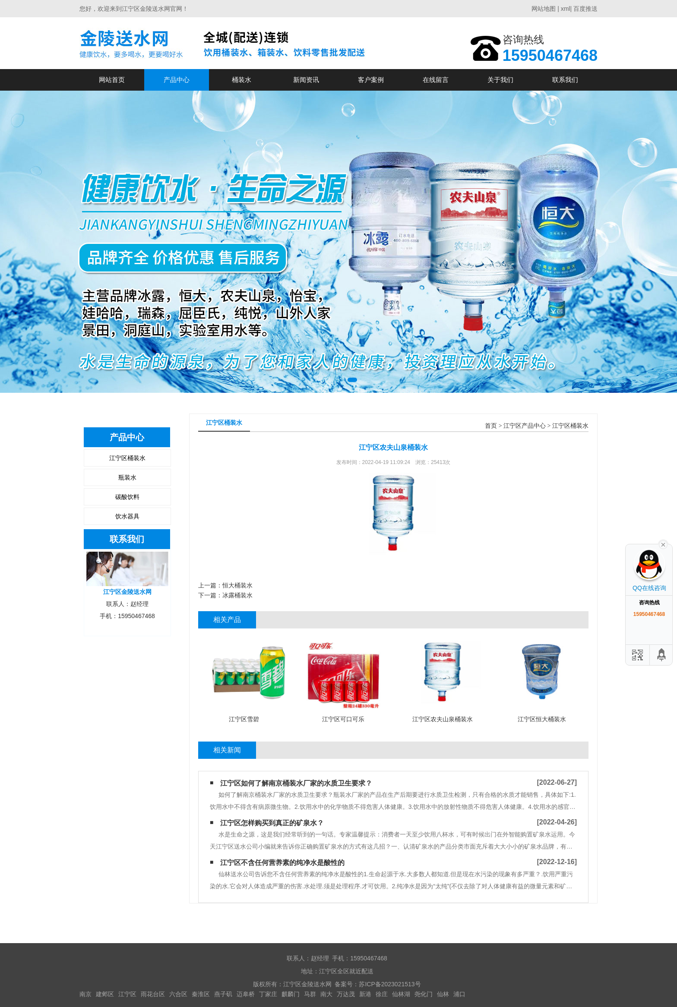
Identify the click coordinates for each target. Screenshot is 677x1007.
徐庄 (382, 994)
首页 (491, 426)
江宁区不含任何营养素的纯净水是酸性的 (282, 862)
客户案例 (371, 79)
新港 (365, 994)
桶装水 (241, 79)
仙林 (443, 994)
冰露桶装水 (237, 595)
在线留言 (436, 79)
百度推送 (585, 8)
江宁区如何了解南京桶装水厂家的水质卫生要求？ (296, 783)
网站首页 (112, 79)
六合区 (178, 994)
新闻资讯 (306, 79)
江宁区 (127, 994)
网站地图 (543, 8)
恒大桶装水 (237, 585)
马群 (310, 994)
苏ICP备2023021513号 (390, 984)
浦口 (459, 994)
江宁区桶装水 (127, 458)
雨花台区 (153, 994)
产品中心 (177, 79)
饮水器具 (127, 516)
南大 (326, 994)
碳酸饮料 (127, 496)
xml (565, 8)
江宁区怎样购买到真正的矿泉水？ (272, 823)
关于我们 (500, 79)
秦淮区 (201, 994)
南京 (85, 994)
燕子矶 (223, 994)
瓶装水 (127, 477)
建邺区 (105, 994)
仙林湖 (401, 994)
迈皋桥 (246, 994)
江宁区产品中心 (524, 426)
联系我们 (565, 79)
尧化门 (423, 994)
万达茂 (346, 994)
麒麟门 (291, 994)
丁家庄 (268, 994)
